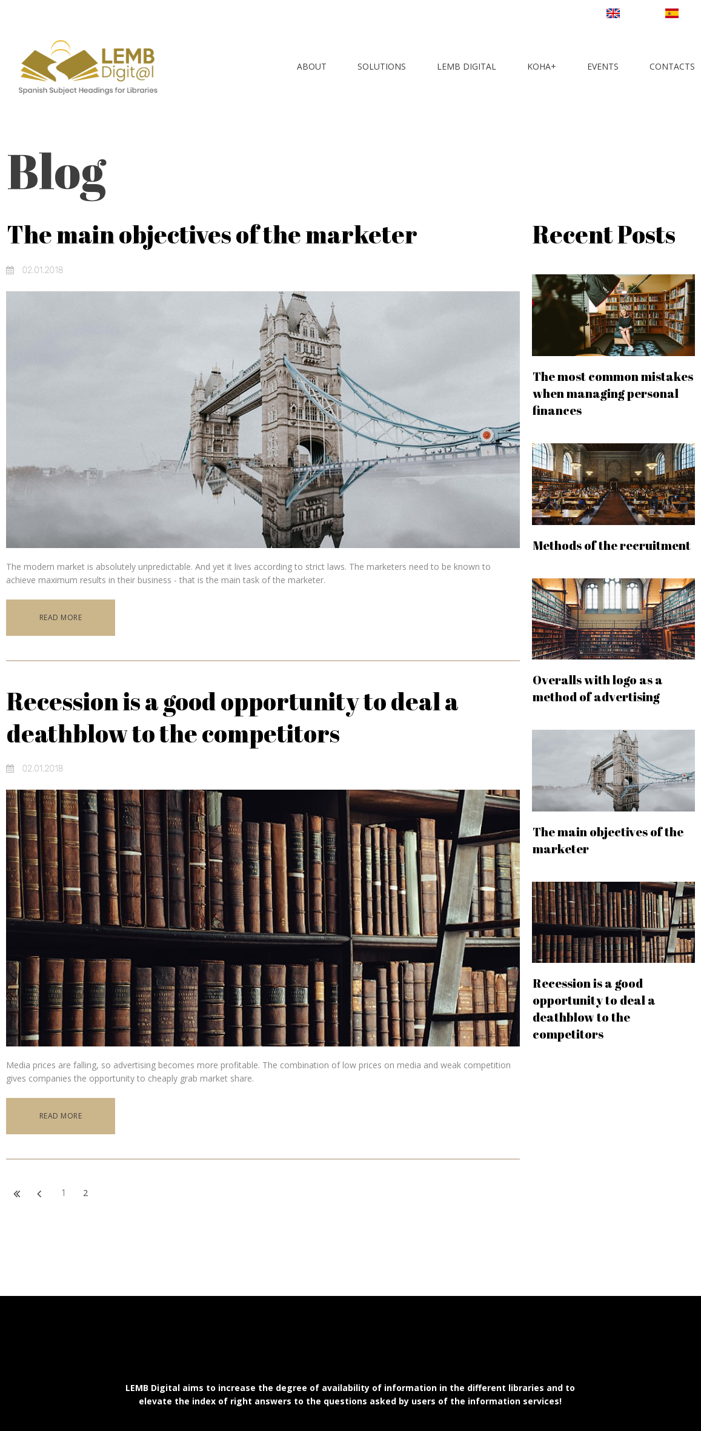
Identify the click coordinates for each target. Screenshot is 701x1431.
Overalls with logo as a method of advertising (598, 688)
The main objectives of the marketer (212, 234)
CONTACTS (672, 66)
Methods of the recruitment (612, 545)
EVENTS (603, 66)
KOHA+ (541, 66)
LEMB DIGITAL (466, 66)
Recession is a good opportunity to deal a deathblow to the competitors (233, 716)
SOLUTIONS (381, 66)
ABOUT (312, 66)
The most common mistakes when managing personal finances (613, 393)
